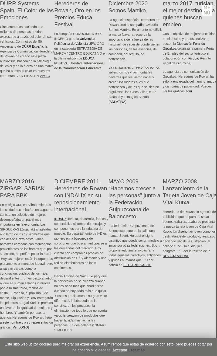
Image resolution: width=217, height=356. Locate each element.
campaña (137, 25)
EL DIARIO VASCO (137, 265)
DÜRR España (32, 46)
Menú (206, 10)
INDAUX (60, 219)
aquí (189, 91)
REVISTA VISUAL (176, 256)
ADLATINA (117, 102)
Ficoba (193, 58)
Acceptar (119, 350)
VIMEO (45, 76)
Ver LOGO (20, 327)
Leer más (136, 350)
